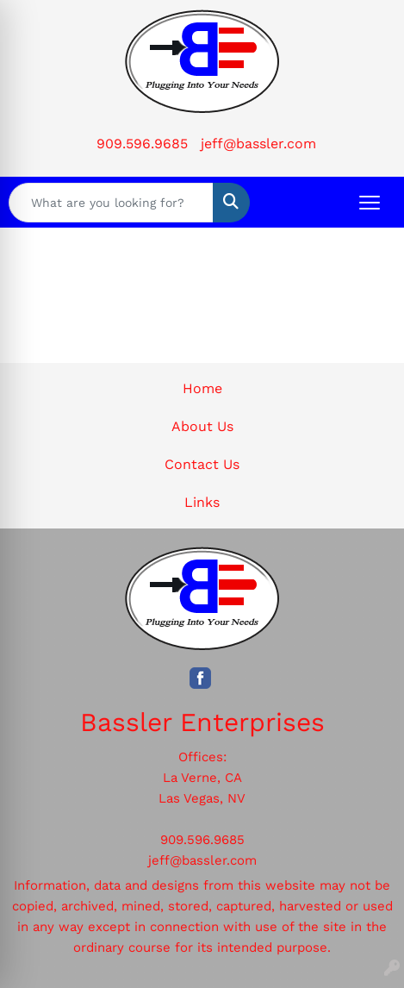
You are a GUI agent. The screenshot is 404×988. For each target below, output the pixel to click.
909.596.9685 (142, 143)
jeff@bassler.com (258, 143)
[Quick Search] (111, 202)
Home (202, 388)
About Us (202, 426)
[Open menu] (369, 202)
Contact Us (202, 464)
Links (202, 502)
